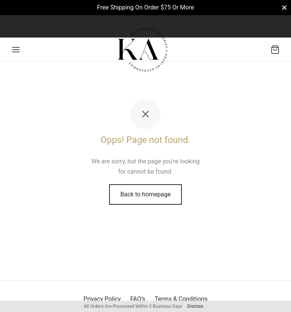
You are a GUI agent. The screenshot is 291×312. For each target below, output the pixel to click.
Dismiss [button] (195, 306)
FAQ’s (137, 299)
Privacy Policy (102, 299)
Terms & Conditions (181, 299)
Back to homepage (145, 194)
